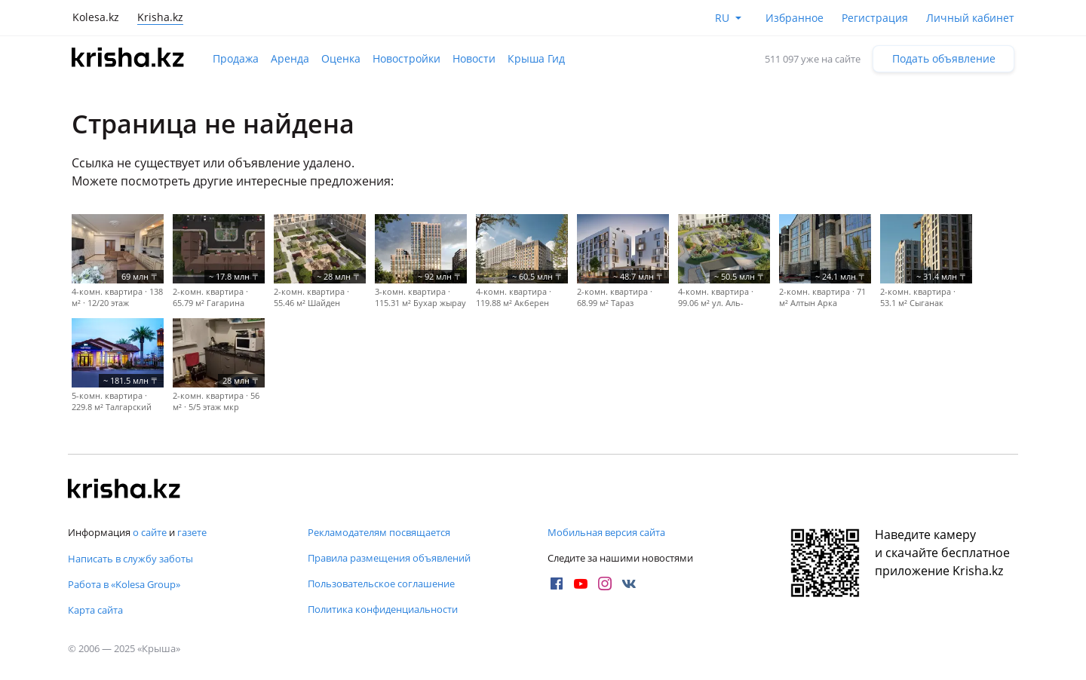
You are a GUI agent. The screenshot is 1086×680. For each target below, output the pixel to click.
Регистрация (875, 18)
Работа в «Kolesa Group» (124, 584)
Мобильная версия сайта (606, 532)
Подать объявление (944, 58)
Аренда (290, 58)
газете (192, 532)
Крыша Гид (536, 58)
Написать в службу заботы (130, 558)
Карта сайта (95, 610)
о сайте (150, 532)
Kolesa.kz (95, 17)
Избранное (794, 18)
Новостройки (406, 58)
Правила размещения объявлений (389, 558)
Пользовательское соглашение (381, 583)
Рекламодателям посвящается (379, 532)
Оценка (340, 58)
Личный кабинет (970, 18)
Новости (473, 58)
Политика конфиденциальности (383, 609)
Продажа (236, 58)
